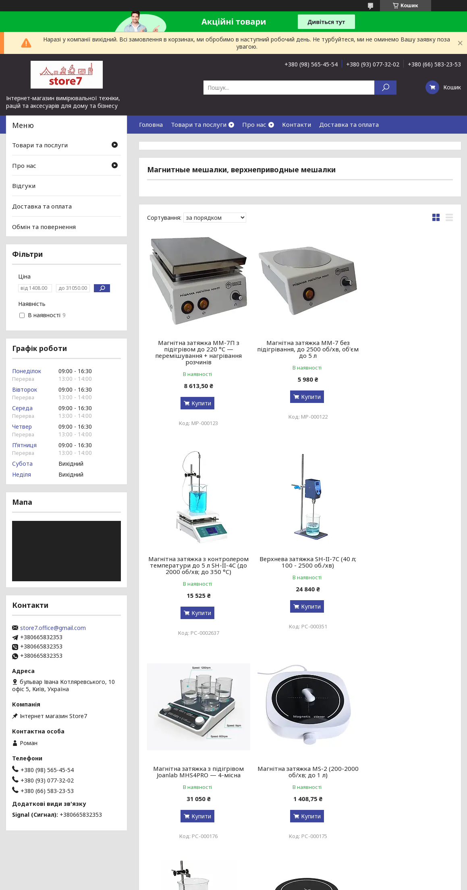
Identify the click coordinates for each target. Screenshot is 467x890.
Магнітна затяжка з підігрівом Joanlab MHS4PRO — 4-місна (300, 561)
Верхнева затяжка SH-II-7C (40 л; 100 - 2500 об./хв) (195, 561)
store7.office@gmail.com (53, 628)
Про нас (254, 124)
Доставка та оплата (349, 124)
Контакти (296, 124)
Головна (151, 124)
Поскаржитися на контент (230, 882)
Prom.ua (272, 874)
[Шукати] (385, 88)
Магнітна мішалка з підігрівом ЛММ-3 (196, 765)
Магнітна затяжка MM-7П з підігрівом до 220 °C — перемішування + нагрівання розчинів (196, 352)
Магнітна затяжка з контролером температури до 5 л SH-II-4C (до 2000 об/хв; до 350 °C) (404, 352)
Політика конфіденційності (297, 882)
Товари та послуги (198, 124)
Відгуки (23, 186)
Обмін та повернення (44, 226)
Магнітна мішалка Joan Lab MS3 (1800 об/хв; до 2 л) (300, 765)
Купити (199, 403)
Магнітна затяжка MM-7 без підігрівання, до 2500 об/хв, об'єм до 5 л (300, 349)
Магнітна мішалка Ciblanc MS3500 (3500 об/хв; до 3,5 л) (404, 765)
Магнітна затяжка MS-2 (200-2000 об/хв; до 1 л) (404, 561)
